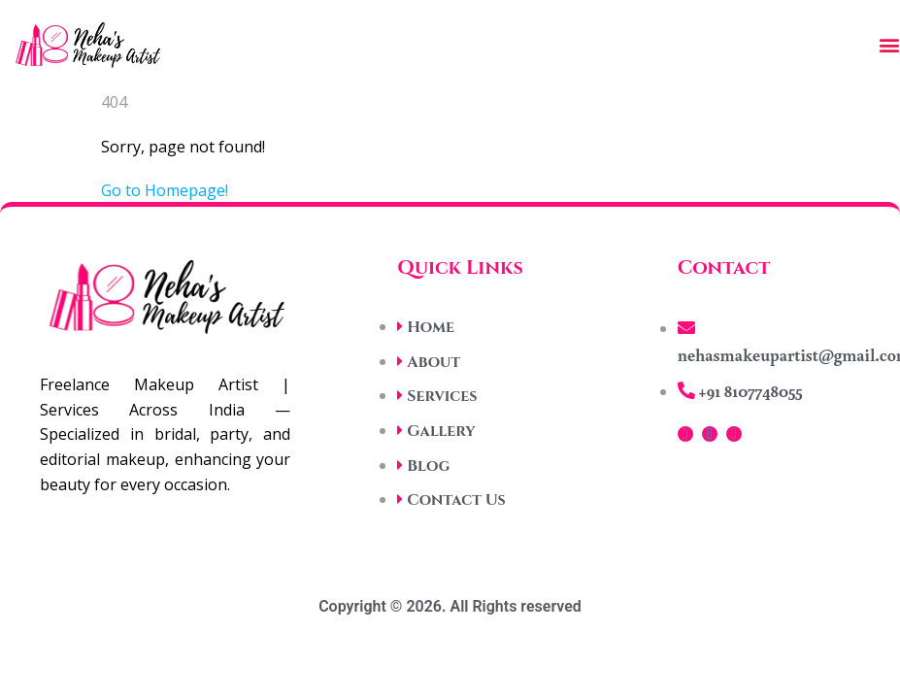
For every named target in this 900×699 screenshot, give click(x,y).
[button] (889, 44)
